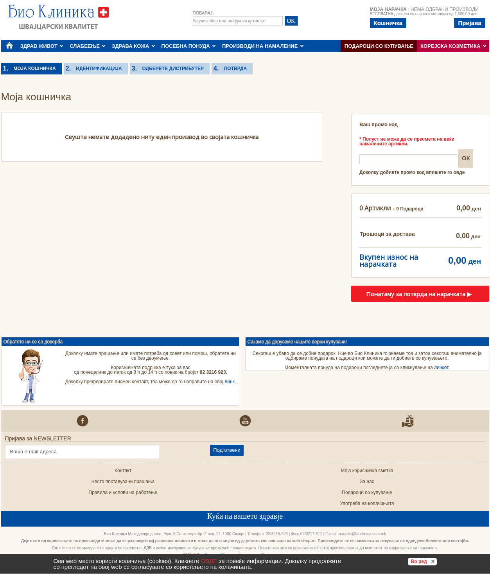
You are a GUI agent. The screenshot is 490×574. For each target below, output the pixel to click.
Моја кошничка (32, 68)
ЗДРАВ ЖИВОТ (41, 46)
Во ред (424, 561)
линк (229, 381)
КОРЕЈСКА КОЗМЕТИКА (453, 46)
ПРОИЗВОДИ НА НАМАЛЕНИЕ (262, 46)
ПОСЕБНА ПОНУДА (189, 46)
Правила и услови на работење (123, 492)
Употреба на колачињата (367, 503)
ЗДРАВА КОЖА (133, 46)
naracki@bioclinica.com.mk (362, 534)
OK (465, 158)
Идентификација (96, 68)
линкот (441, 367)
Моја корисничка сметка (367, 470)
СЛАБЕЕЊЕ (87, 46)
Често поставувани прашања (123, 481)
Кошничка (388, 23)
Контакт (123, 470)
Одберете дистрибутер (170, 68)
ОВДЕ (209, 561)
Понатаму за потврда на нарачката (418, 294)
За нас (367, 481)
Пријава (469, 23)
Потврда (233, 68)
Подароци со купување (379, 46)
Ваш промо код (378, 124)
